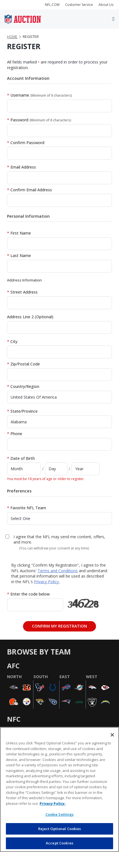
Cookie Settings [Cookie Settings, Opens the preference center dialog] (59, 814)
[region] (59, 789)
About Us (106, 4)
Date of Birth (21, 458)
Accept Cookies (59, 843)
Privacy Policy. (47, 581)
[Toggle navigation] (113, 19)
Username (39, 95)
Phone (14, 433)
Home (12, 36)
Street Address (22, 292)
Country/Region (23, 386)
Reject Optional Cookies (59, 828)
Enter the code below (28, 594)
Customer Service (79, 4)
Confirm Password (25, 142)
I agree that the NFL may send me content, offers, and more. (59, 539)
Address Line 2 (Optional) (30, 316)
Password (39, 119)
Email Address (21, 167)
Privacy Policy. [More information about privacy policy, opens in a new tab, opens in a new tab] (53, 803)
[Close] (112, 735)
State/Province (22, 411)
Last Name (19, 255)
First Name (19, 233)
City (12, 341)
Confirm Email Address (29, 189)
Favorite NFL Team (26, 507)
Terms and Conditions (58, 570)
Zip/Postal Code (23, 364)
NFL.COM (52, 4)
